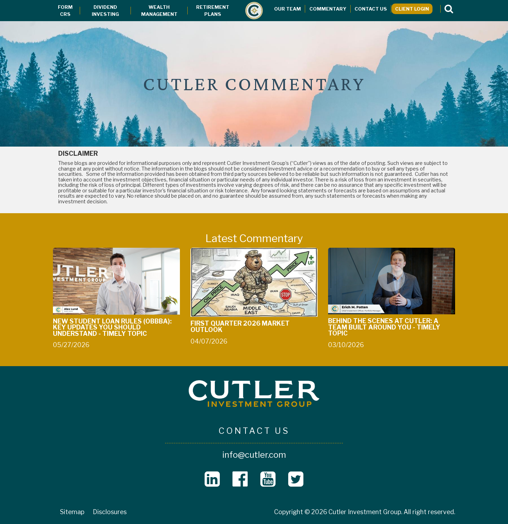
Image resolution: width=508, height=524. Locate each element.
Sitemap (72, 512)
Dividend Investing (105, 10)
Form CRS (65, 10)
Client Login (412, 9)
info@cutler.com (254, 455)
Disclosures (110, 512)
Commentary (327, 9)
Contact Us (371, 9)
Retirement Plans (212, 10)
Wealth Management (159, 10)
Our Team (287, 9)
